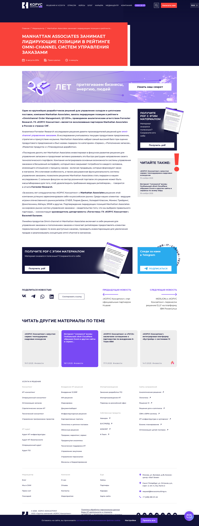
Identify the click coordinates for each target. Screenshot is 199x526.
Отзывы (64, 485)
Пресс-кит (26, 491)
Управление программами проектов (38, 419)
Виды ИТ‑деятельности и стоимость (96, 512)
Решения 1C (145, 403)
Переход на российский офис (113, 403)
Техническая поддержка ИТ (73, 446)
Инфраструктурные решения (74, 414)
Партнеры (104, 485)
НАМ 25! (139, 5)
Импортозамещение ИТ (110, 398)
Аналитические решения (151, 392)
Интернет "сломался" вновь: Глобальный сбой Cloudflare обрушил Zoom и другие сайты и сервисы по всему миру (156, 187)
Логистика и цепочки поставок (74, 424)
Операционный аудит (31, 445)
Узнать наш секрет (150, 86)
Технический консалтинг (33, 414)
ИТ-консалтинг (28, 392)
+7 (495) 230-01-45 (150, 497)
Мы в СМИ (26, 485)
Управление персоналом (72, 457)
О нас (63, 480)
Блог (90, 5)
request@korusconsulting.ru (155, 491)
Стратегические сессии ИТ (33, 408)
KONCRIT (105, 429)
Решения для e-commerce (152, 408)
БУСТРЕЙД (106, 424)
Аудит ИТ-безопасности (32, 440)
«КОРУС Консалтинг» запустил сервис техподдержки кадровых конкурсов (156, 173)
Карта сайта (105, 496)
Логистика (145, 398)
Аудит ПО (26, 450)
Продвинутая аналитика (72, 440)
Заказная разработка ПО (111, 392)
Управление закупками (71, 451)
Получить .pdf (157, 145)
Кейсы (82, 5)
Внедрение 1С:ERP (69, 392)
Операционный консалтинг (34, 398)
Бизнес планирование (150, 424)
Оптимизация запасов (32, 403)
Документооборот (69, 408)
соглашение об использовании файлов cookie (98, 520)
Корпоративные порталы (72, 419)
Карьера (99, 5)
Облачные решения (70, 430)
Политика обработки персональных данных (100, 510)
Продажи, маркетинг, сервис (73, 435)
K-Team (104, 434)
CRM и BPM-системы (149, 414)
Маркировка (66, 403)
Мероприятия (67, 496)
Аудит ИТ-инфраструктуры (33, 434)
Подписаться (156, 268)
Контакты (65, 491)
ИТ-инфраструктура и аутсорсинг (155, 419)
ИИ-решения (67, 398)
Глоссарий (26, 496)
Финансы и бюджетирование (74, 462)
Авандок (105, 418)
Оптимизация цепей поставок (153, 430)
